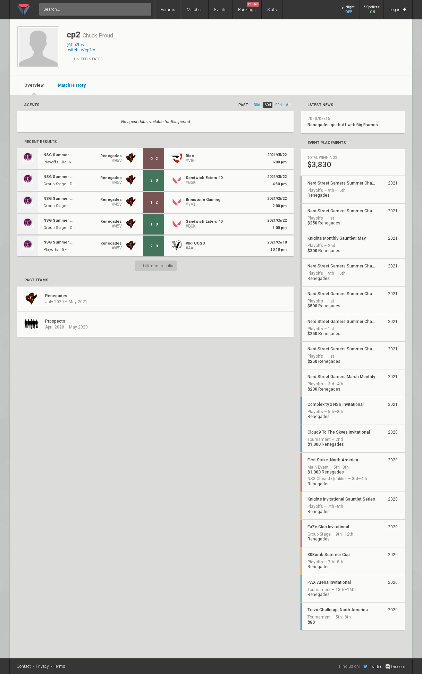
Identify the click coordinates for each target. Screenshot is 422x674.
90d (278, 105)
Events (220, 9)
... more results (155, 266)
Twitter (372, 666)
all (288, 105)
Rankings (248, 7)
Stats (272, 9)
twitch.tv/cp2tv (81, 50)
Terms (59, 666)
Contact (24, 666)
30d (257, 105)
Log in (398, 9)
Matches (195, 9)
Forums (168, 9)
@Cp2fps (75, 45)
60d (267, 105)
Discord (395, 666)
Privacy (42, 666)
